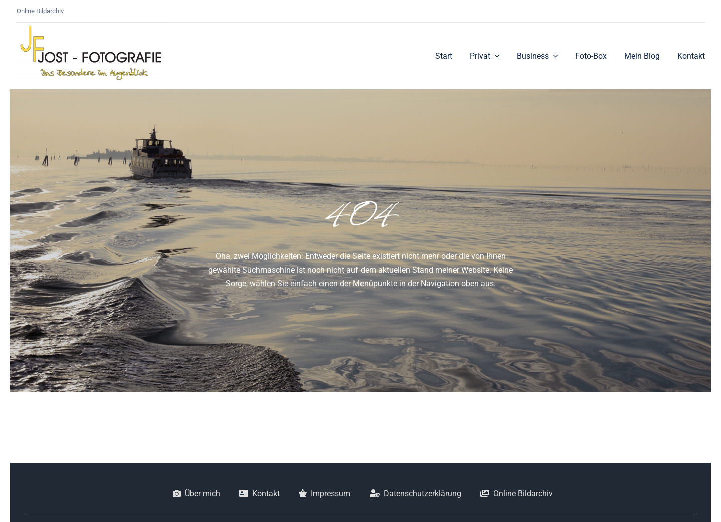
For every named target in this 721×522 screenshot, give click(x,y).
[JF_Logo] (91, 26)
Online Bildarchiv (40, 11)
